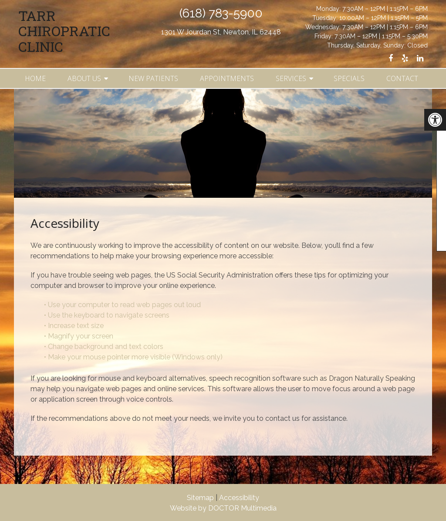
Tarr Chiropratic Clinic (64, 31)
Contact (402, 78)
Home (35, 78)
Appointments (227, 78)
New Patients (153, 78)
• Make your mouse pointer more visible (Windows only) (133, 357)
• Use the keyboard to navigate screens (107, 315)
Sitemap (200, 498)
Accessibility (239, 498)
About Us (84, 78)
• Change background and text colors (104, 346)
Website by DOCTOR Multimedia (223, 508)
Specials (349, 78)
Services (291, 78)
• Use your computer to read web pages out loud (123, 305)
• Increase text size (74, 325)
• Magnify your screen (79, 336)
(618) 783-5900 (221, 13)
